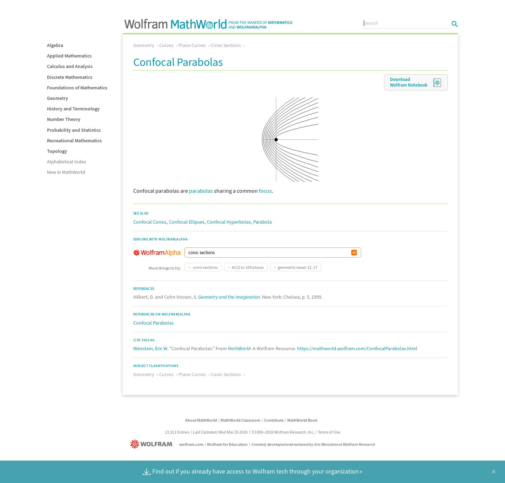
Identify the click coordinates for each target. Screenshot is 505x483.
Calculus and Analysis (70, 66)
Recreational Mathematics (74, 140)
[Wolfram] (152, 444)
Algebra (55, 45)
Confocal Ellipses (186, 222)
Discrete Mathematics (69, 77)
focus (265, 190)
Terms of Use (329, 432)
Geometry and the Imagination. (229, 297)
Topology (57, 151)
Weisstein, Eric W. (150, 348)
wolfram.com (191, 444)
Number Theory (63, 119)
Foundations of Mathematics (77, 87)
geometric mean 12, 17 (297, 267)
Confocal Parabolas (153, 323)
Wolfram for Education (227, 444)
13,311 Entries (177, 432)
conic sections (205, 267)
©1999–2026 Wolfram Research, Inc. (282, 432)
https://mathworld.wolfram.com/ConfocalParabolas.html (357, 348)
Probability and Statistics (74, 130)
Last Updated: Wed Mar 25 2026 (220, 432)
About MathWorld (201, 420)
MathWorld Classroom (240, 420)
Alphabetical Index (66, 161)
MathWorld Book (302, 420)
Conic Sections (226, 45)
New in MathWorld (66, 172)
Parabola (262, 222)
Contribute (274, 420)
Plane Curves (192, 45)
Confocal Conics (150, 222)
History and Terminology (73, 109)
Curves (166, 45)
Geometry (57, 98)
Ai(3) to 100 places (248, 267)
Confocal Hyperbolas (229, 222)
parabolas (201, 190)
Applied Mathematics (69, 56)
